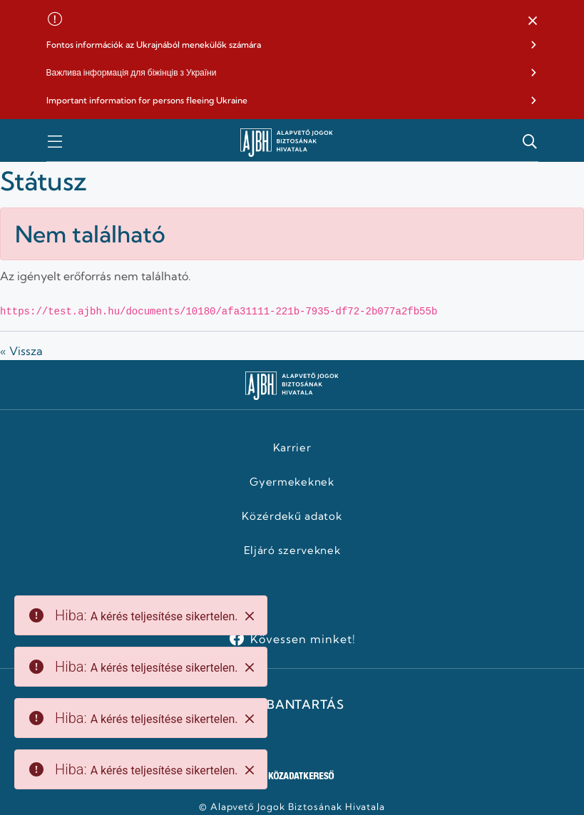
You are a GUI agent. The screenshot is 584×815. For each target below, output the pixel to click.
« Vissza (21, 351)
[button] (532, 21)
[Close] (249, 616)
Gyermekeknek (292, 482)
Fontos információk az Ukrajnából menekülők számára (153, 44)
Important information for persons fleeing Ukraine (146, 100)
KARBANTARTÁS (292, 704)
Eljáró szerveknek (292, 550)
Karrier (292, 447)
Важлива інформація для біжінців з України (131, 72)
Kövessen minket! (302, 639)
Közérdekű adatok (292, 516)
